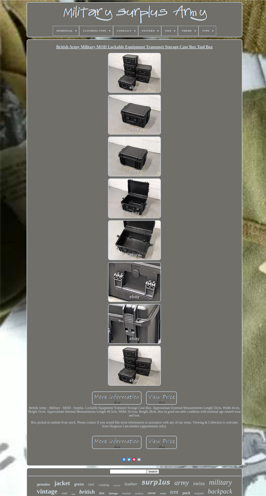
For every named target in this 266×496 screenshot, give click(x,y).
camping (104, 484)
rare (91, 484)
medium (139, 493)
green (79, 484)
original (199, 493)
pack (186, 493)
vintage (47, 491)
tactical (116, 485)
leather (130, 483)
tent (174, 492)
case (73, 494)
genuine (43, 484)
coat (64, 493)
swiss (199, 483)
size (101, 493)
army (181, 482)
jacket (62, 483)
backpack (220, 491)
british (87, 492)
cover (152, 493)
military (220, 482)
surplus (156, 483)
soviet (163, 493)
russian (126, 493)
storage (113, 493)
